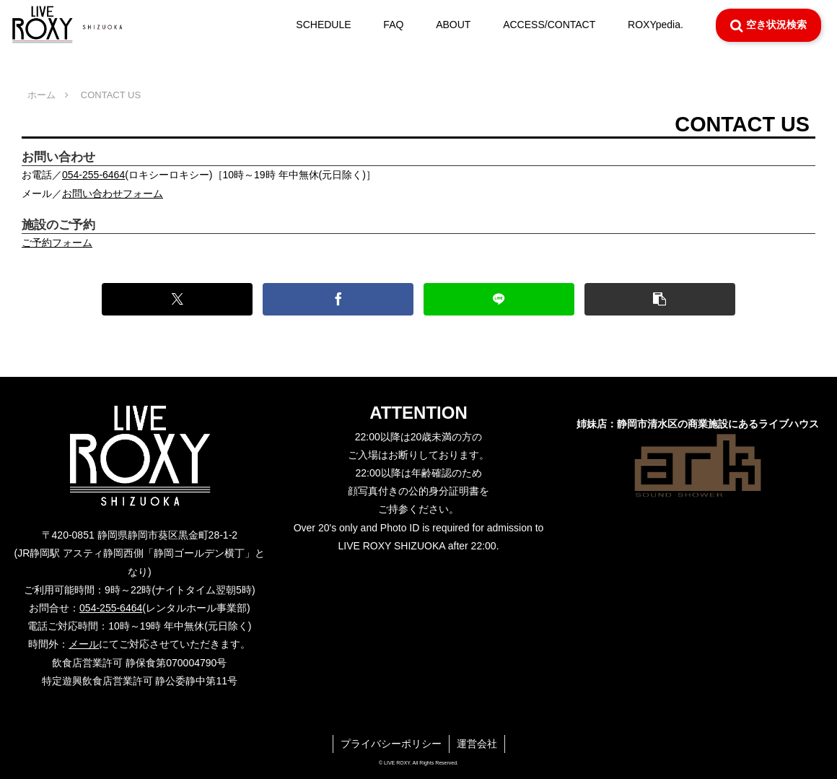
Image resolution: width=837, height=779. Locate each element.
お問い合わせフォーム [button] (112, 193)
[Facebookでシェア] (338, 299)
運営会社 (477, 743)
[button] (659, 299)
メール (84, 644)
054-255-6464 (110, 608)
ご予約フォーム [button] (57, 242)
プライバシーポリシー (391, 743)
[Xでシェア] (177, 299)
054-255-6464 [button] (93, 174)
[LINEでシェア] (499, 299)
